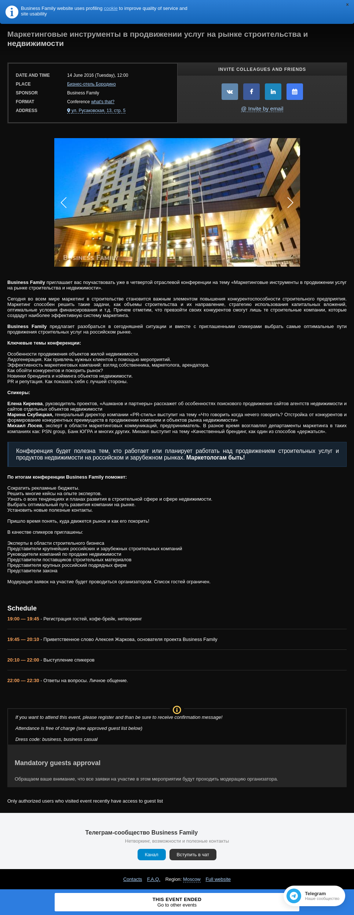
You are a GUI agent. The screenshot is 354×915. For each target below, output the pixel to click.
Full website (218, 879)
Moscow (192, 879)
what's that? (102, 101)
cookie (111, 8)
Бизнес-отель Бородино (91, 84)
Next (290, 202)
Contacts (132, 879)
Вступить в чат (193, 854)
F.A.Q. (153, 879)
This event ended (177, 902)
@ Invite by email (262, 108)
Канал (151, 854)
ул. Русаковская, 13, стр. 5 (98, 110)
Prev (64, 202)
